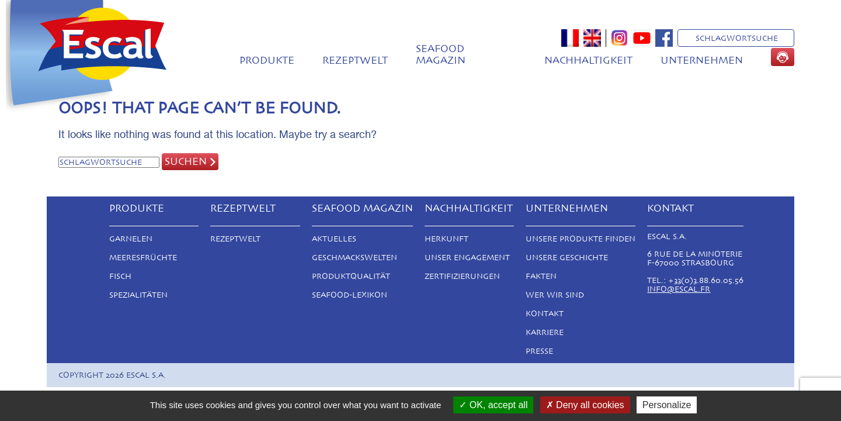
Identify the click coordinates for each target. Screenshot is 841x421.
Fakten (541, 276)
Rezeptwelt (355, 60)
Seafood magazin (440, 54)
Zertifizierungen (462, 276)
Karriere (545, 332)
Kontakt (545, 313)
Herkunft (446, 238)
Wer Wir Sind (555, 295)
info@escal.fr (678, 289)
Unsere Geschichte (567, 257)
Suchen (186, 161)
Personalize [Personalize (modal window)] (666, 405)
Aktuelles (334, 238)
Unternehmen (702, 60)
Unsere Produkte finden (580, 238)
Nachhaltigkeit (588, 60)
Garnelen (130, 238)
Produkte (266, 60)
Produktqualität (351, 276)
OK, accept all (493, 405)
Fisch (120, 276)
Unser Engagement (467, 257)
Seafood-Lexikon (349, 295)
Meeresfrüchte (143, 257)
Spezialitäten (138, 295)
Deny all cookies (585, 405)
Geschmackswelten (354, 257)
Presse (539, 351)
